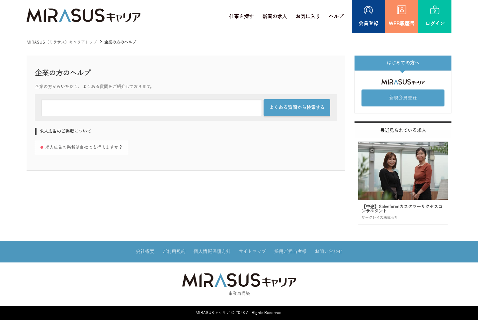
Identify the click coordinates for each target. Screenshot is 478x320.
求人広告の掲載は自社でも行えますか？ (84, 147)
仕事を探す (241, 16)
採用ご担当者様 (290, 251)
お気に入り (307, 16)
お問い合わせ (329, 251)
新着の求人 (274, 16)
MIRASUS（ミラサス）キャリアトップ (62, 42)
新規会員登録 (403, 97)
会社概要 (145, 251)
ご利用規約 (174, 251)
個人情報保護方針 (212, 251)
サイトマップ (252, 251)
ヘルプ (336, 16)
